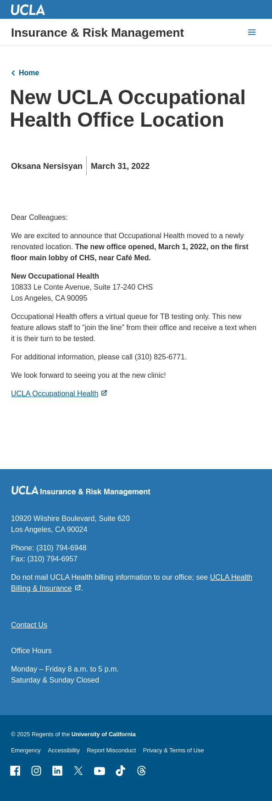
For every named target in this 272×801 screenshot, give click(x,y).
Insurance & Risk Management (97, 33)
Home (29, 73)
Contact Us (29, 625)
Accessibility (64, 750)
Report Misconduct (111, 750)
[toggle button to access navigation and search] (252, 32)
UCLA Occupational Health (54, 394)
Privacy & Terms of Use (173, 750)
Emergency (26, 750)
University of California (104, 734)
